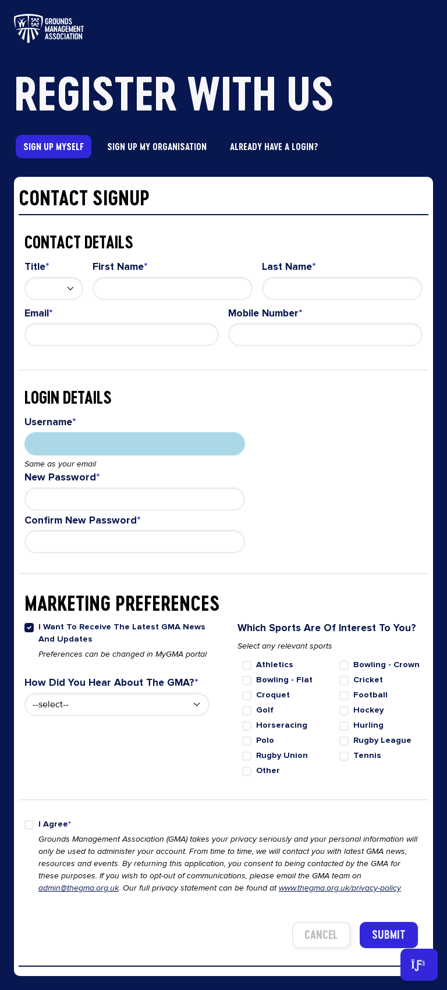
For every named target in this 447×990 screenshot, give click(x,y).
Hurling (368, 725)
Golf (265, 710)
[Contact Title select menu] (53, 288)
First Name (118, 267)
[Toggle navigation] (419, 965)
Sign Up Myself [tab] (53, 146)
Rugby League (382, 740)
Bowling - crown (386, 665)
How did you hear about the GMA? (109, 682)
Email (36, 313)
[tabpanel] (223, 576)
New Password (60, 477)
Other (268, 770)
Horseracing (281, 725)
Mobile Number (263, 313)
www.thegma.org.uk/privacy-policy (340, 888)
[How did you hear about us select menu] (117, 704)
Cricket (368, 680)
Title (34, 267)
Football (370, 695)
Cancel (321, 934)
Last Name (287, 267)
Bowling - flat (284, 680)
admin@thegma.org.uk (78, 888)
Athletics (274, 665)
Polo (265, 740)
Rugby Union (282, 755)
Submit (389, 934)
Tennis (367, 755)
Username (48, 422)
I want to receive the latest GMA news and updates (121, 633)
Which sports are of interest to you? (326, 628)
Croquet (273, 695)
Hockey (368, 710)
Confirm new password (80, 520)
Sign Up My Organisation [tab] (157, 146)
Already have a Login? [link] (274, 146)
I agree (53, 824)
